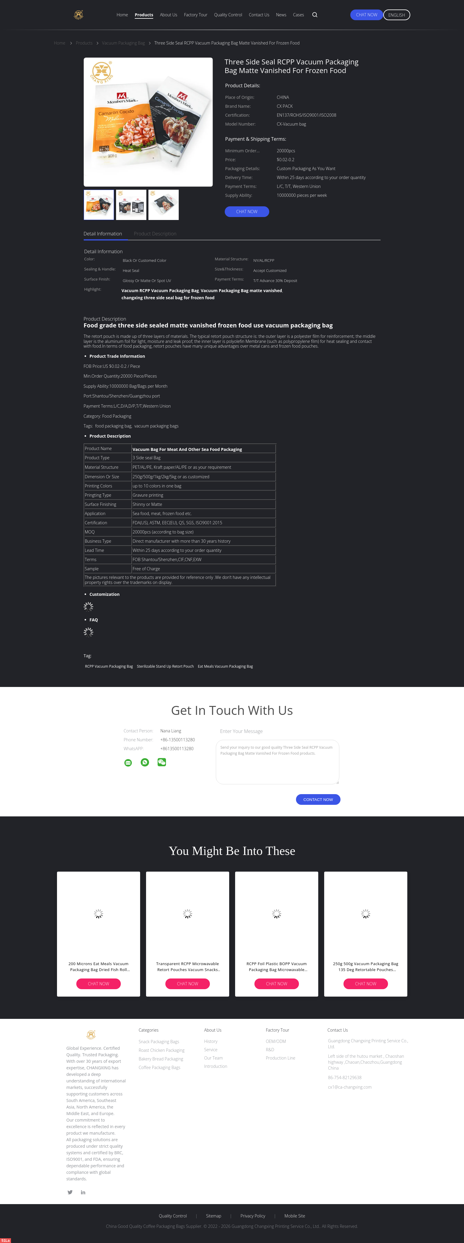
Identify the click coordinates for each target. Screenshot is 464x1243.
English (396, 15)
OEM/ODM (276, 1041)
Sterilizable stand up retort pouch (165, 666)
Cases (298, 15)
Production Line (280, 1058)
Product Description (155, 233)
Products (144, 15)
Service (211, 1049)
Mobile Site (294, 1216)
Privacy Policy (252, 1216)
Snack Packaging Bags (159, 1041)
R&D (270, 1049)
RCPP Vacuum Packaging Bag (109, 666)
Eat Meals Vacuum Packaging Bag (225, 666)
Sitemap (213, 1216)
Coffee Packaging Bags (159, 1067)
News (281, 15)
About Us (168, 15)
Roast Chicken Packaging (161, 1050)
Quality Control (228, 15)
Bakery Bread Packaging (161, 1059)
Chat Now (366, 15)
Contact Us (259, 15)
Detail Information (103, 233)
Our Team (213, 1058)
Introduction (215, 1066)
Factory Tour (196, 15)
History (211, 1041)
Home (122, 15)
